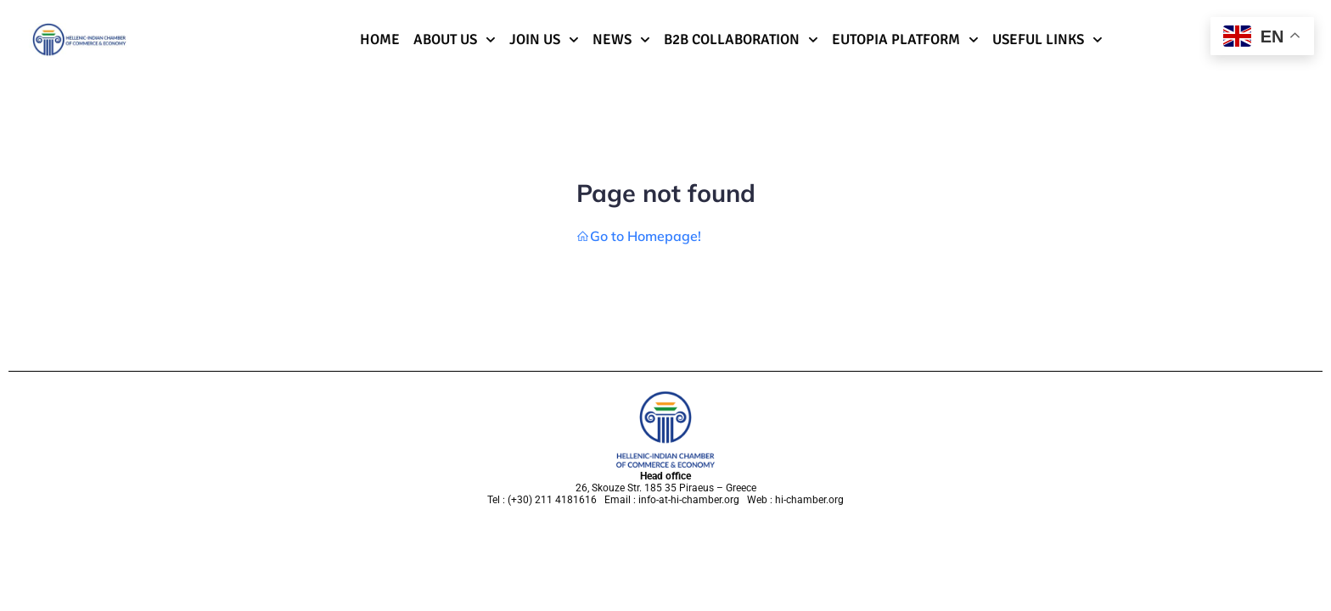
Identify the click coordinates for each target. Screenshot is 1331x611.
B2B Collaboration (741, 40)
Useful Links (1047, 40)
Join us (544, 40)
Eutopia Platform (905, 40)
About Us (454, 40)
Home (380, 39)
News (621, 40)
